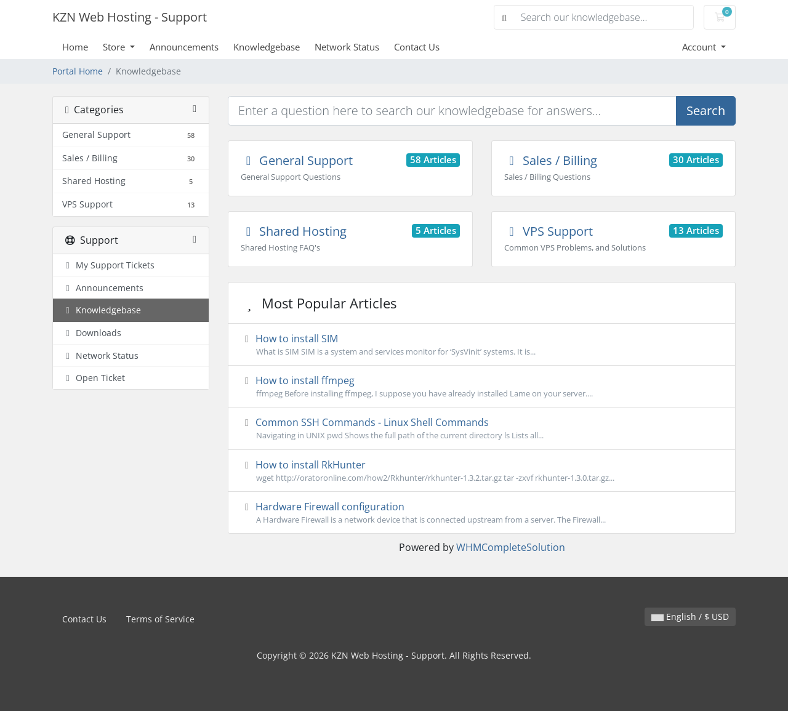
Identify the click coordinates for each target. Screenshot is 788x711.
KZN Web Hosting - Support (129, 17)
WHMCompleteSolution (510, 547)
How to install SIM (482, 345)
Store (115, 47)
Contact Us (417, 47)
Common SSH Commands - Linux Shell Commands (482, 428)
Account (700, 47)
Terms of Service (160, 619)
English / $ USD (690, 616)
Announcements (184, 47)
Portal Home (77, 71)
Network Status (347, 47)
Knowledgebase (266, 47)
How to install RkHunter (482, 471)
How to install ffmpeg (482, 387)
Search (705, 110)
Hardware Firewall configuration (482, 513)
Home (75, 47)
